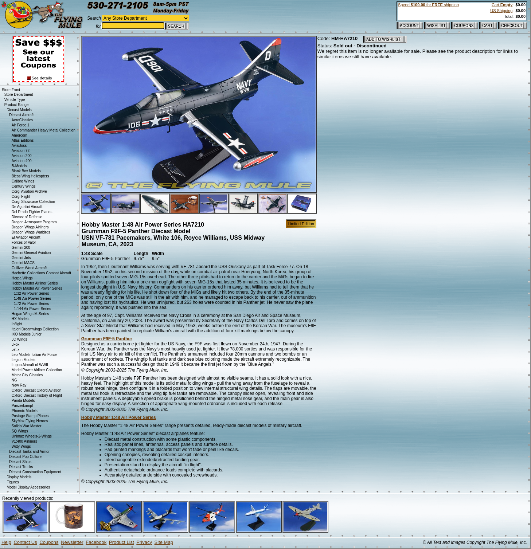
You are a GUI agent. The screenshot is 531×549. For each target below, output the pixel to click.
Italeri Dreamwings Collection (35, 329)
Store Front (11, 90)
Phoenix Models (25, 411)
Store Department (18, 95)
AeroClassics (22, 120)
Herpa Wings (22, 278)
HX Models (21, 319)
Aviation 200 (22, 156)
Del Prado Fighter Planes (32, 212)
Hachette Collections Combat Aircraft (41, 273)
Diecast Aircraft (21, 115)
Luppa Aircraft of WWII (30, 365)
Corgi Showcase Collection (33, 202)
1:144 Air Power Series (32, 309)
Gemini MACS (23, 263)
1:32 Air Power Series (31, 293)
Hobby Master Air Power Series (37, 288)
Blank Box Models (26, 171)
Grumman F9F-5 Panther (106, 338)
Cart (502, 5)
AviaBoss (19, 146)
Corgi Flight (21, 197)
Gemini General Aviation (31, 253)
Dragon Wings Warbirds (31, 232)
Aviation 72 (21, 151)
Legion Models (23, 360)
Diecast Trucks (21, 467)
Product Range (16, 105)
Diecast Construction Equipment (35, 472)
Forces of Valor (24, 242)
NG (14, 380)
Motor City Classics (27, 375)
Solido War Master (27, 426)
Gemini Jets (21, 258)
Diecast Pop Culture (25, 457)
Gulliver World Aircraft (29, 268)
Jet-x (16, 350)
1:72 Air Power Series (31, 304)
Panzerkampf (22, 406)
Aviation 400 (22, 161)
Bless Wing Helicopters (30, 176)
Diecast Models (19, 110)
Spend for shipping (428, 5)
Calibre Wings (23, 181)
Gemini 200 (21, 248)
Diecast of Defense (27, 217)
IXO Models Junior (27, 334)
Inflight (17, 324)
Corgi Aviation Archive (29, 191)
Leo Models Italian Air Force (34, 355)
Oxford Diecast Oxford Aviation (37, 390)
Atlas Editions (23, 140)
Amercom (19, 135)
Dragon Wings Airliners (30, 227)
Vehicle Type (14, 100)
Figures (13, 482)
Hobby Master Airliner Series (35, 283)
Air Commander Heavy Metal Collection (43, 130)
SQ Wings (20, 431)
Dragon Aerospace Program (34, 222)
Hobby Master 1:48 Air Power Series (118, 417)
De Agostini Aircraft (27, 207)
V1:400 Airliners (24, 441)
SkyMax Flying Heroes (30, 421)
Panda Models (23, 401)
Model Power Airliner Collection (37, 370)
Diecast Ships (20, 462)
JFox (16, 344)
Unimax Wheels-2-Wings (32, 436)
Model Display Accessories (28, 487)
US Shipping (501, 10)
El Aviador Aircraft (26, 237)
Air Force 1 (21, 125)
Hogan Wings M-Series (30, 314)
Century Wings (24, 186)
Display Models (19, 477)
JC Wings (19, 339)
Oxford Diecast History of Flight (37, 395)
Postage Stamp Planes (30, 416)
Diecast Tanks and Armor (29, 452)
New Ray (19, 385)
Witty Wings (21, 446)
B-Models (19, 166)
